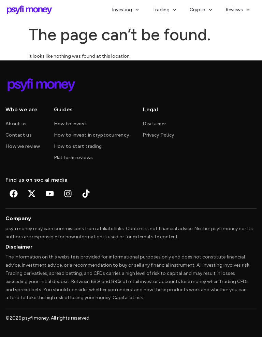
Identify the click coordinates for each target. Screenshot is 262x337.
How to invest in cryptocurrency (92, 135)
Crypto (201, 10)
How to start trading (78, 146)
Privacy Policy (158, 135)
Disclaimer (154, 124)
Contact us (18, 135)
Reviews (238, 10)
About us (16, 124)
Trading (164, 10)
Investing (125, 10)
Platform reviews (73, 157)
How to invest (70, 124)
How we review (22, 146)
